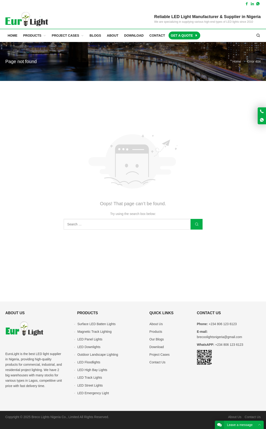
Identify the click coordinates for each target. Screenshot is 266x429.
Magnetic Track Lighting (94, 331)
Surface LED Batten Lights (96, 324)
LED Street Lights (90, 385)
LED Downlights (88, 347)
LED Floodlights (88, 362)
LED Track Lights (89, 377)
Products (155, 331)
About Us (156, 324)
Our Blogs (156, 339)
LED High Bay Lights (92, 370)
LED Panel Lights (89, 339)
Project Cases (159, 354)
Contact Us (157, 362)
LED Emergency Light (93, 393)
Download (156, 347)
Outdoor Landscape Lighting (97, 354)
